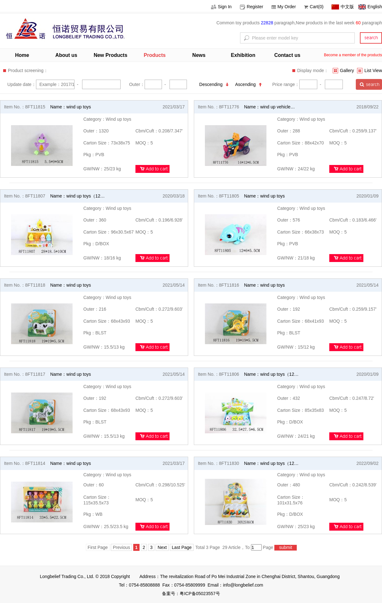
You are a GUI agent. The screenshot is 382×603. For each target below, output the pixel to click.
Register (251, 6)
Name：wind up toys (70, 106)
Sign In (221, 6)
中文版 (342, 6)
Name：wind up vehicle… (269, 106)
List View (369, 70)
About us (66, 55)
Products (154, 55)
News (199, 55)
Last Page (182, 547)
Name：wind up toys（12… (77, 195)
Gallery (343, 70)
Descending (214, 84)
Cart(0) (314, 6)
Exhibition (243, 55)
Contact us (287, 55)
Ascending (248, 84)
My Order (284, 6)
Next (162, 547)
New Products (111, 55)
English (370, 6)
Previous (121, 547)
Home (22, 55)
